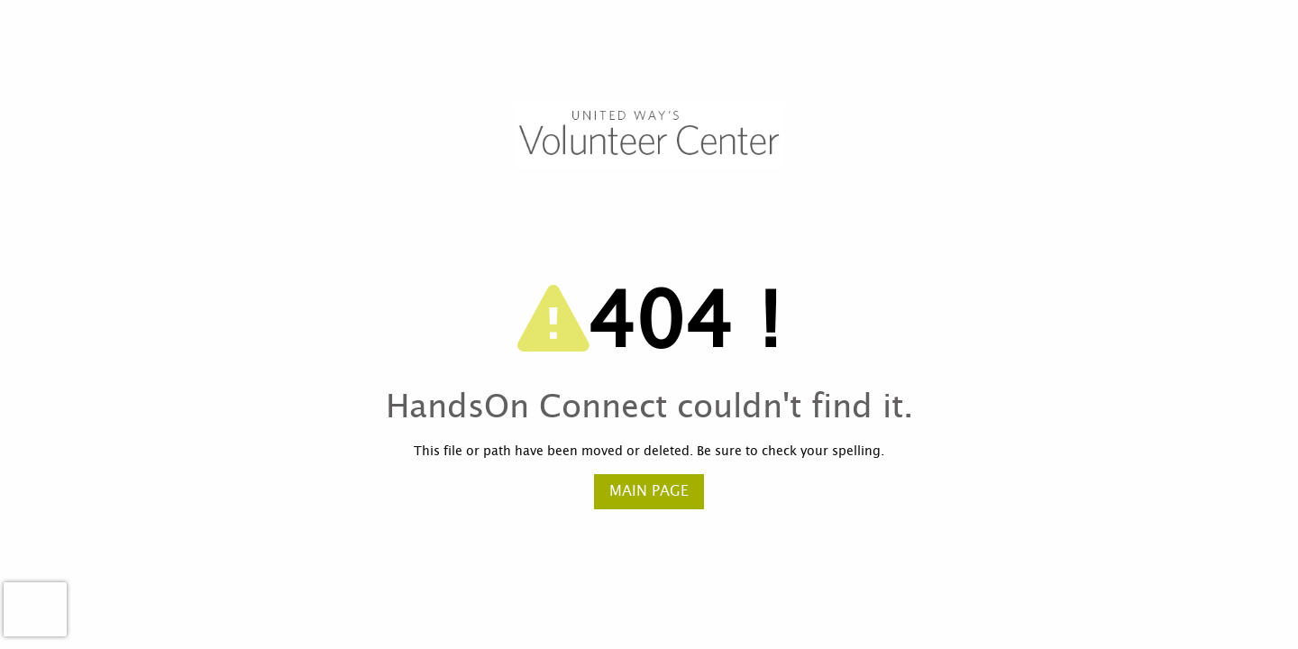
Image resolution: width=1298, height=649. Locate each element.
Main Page (649, 491)
